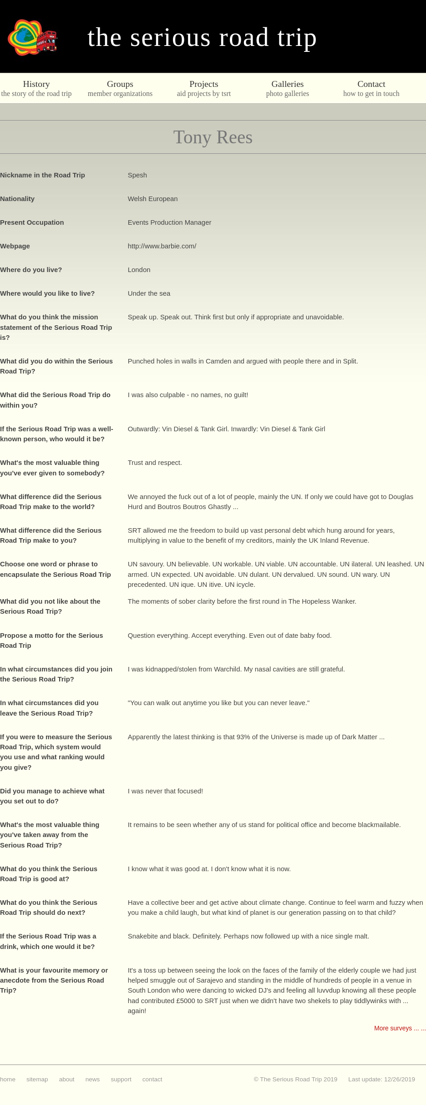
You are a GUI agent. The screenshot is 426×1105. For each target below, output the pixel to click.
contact (152, 1079)
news (93, 1079)
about (67, 1079)
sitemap (37, 1079)
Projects (203, 84)
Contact (371, 84)
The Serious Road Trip (202, 37)
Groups (120, 84)
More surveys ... (396, 1028)
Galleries (287, 84)
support (121, 1079)
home (7, 1079)
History (36, 84)
